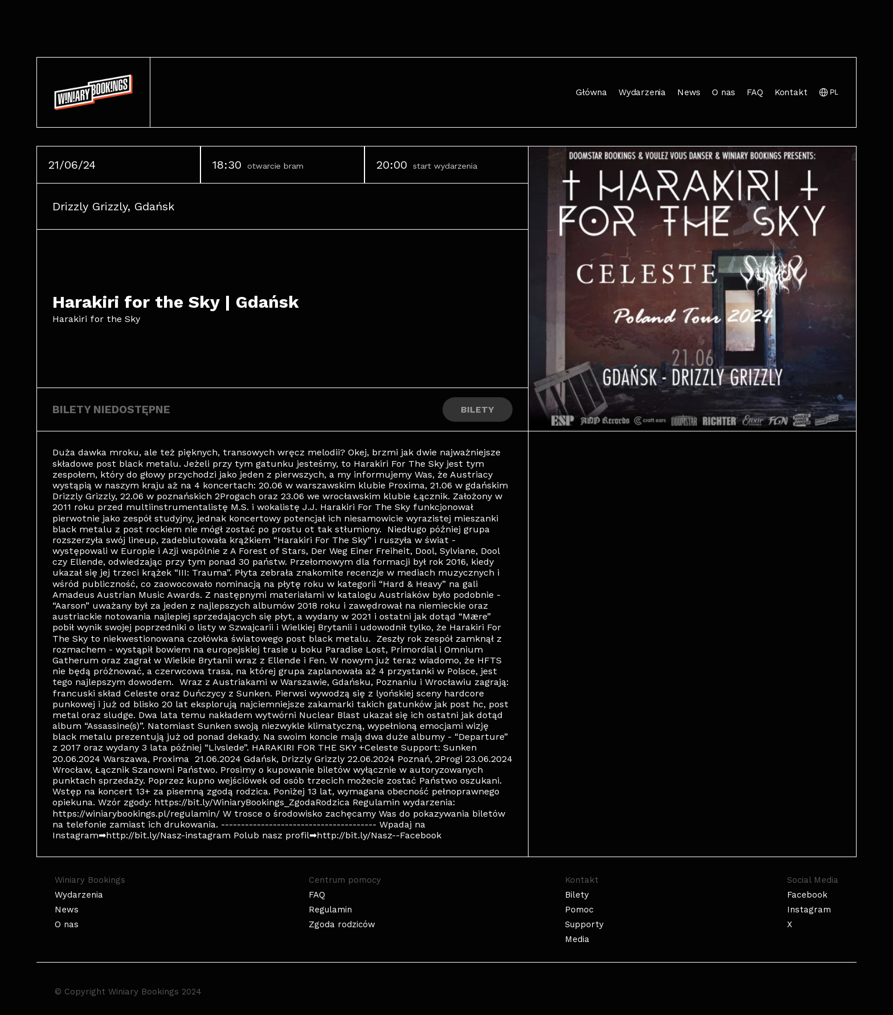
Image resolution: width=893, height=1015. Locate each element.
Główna (591, 92)
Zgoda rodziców (342, 924)
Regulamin (330, 909)
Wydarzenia (642, 92)
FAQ (755, 92)
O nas (723, 92)
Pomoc (579, 909)
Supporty (584, 924)
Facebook (807, 895)
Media (577, 939)
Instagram (809, 909)
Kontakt (791, 92)
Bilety (577, 895)
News (689, 92)
